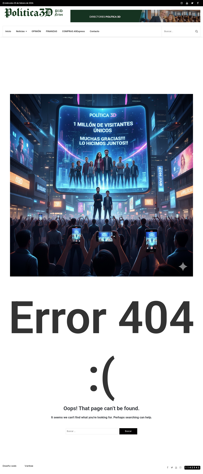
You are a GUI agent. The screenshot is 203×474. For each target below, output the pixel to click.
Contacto (94, 31)
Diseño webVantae (18, 466)
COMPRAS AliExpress (73, 31)
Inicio (8, 31)
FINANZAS (51, 31)
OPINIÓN (36, 31)
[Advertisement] (101, 65)
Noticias (20, 31)
